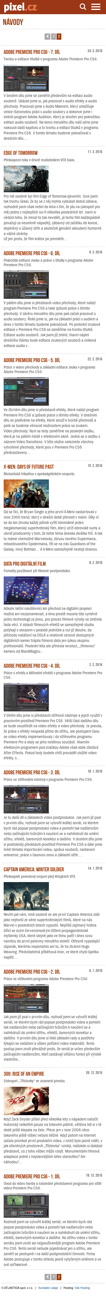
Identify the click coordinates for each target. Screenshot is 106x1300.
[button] (47, 36)
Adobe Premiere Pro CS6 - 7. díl (32, 51)
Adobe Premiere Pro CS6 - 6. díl (32, 252)
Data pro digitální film (25, 563)
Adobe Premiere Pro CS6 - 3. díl (32, 772)
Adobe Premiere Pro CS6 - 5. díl (32, 359)
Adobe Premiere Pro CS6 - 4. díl (32, 665)
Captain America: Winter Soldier (34, 869)
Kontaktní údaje (48, 1288)
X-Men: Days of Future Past (29, 466)
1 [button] (53, 36)
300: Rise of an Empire (24, 1073)
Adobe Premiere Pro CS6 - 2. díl (32, 971)
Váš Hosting (82, 1288)
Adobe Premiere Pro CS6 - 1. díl (32, 1176)
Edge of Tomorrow (21, 152)
